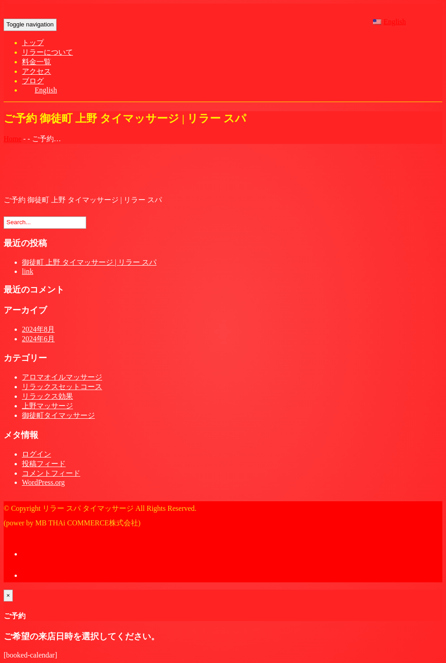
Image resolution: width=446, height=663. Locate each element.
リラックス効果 (47, 396)
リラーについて (47, 52)
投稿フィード (44, 464)
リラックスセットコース (62, 387)
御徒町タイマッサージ (58, 415)
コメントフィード (51, 473)
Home (12, 139)
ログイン (36, 454)
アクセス (36, 71)
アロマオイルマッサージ (62, 377)
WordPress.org (43, 482)
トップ (33, 42)
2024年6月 (38, 339)
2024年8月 (38, 329)
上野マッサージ (47, 406)
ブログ (33, 81)
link (27, 271)
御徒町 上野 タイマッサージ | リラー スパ (89, 262)
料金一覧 (36, 62)
